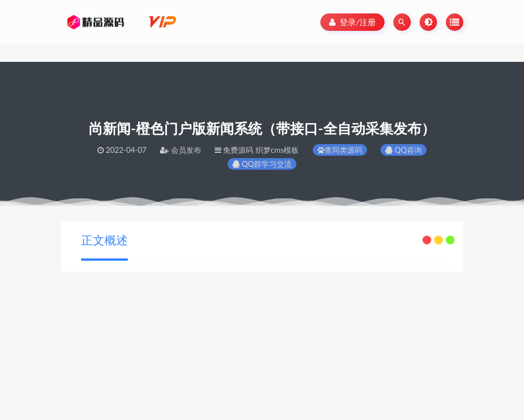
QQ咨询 (403, 150)
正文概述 (104, 240)
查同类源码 (339, 150)
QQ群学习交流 (262, 164)
